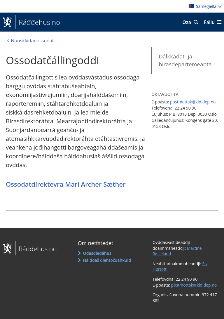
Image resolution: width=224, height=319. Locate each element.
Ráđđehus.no (37, 22)
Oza (187, 22)
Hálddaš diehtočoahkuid (107, 260)
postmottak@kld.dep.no (193, 102)
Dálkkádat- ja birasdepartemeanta (185, 60)
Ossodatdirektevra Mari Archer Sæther (66, 184)
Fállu (209, 22)
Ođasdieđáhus (97, 253)
